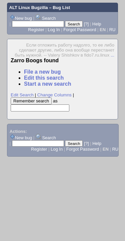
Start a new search (47, 84)
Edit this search (44, 78)
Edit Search (22, 94)
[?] (86, 23)
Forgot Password (79, 29)
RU (112, 29)
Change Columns (54, 94)
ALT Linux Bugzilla (28, 7)
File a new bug (42, 72)
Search (49, 18)
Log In (54, 29)
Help (96, 23)
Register (36, 29)
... (112, 55)
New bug (23, 18)
